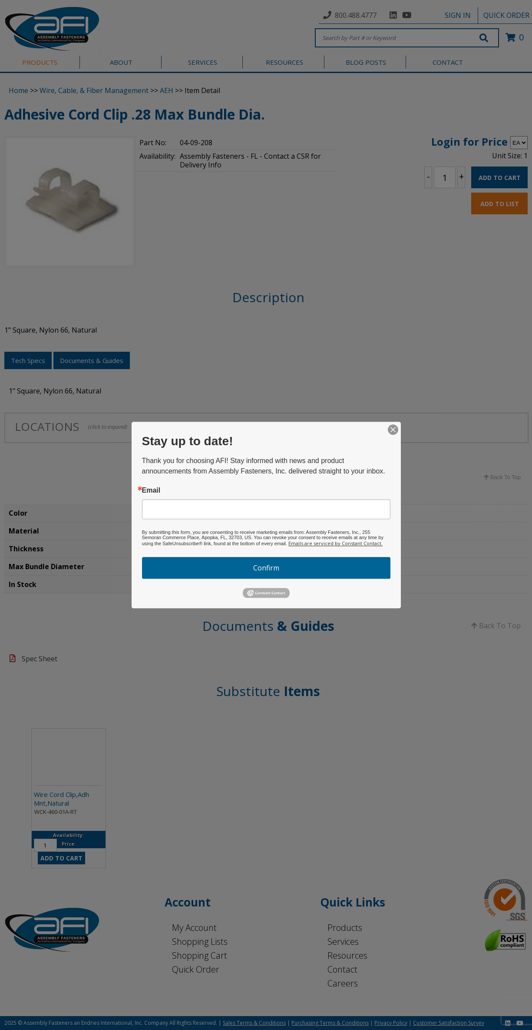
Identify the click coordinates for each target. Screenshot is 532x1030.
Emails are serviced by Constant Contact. (335, 543)
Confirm (266, 568)
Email (151, 490)
